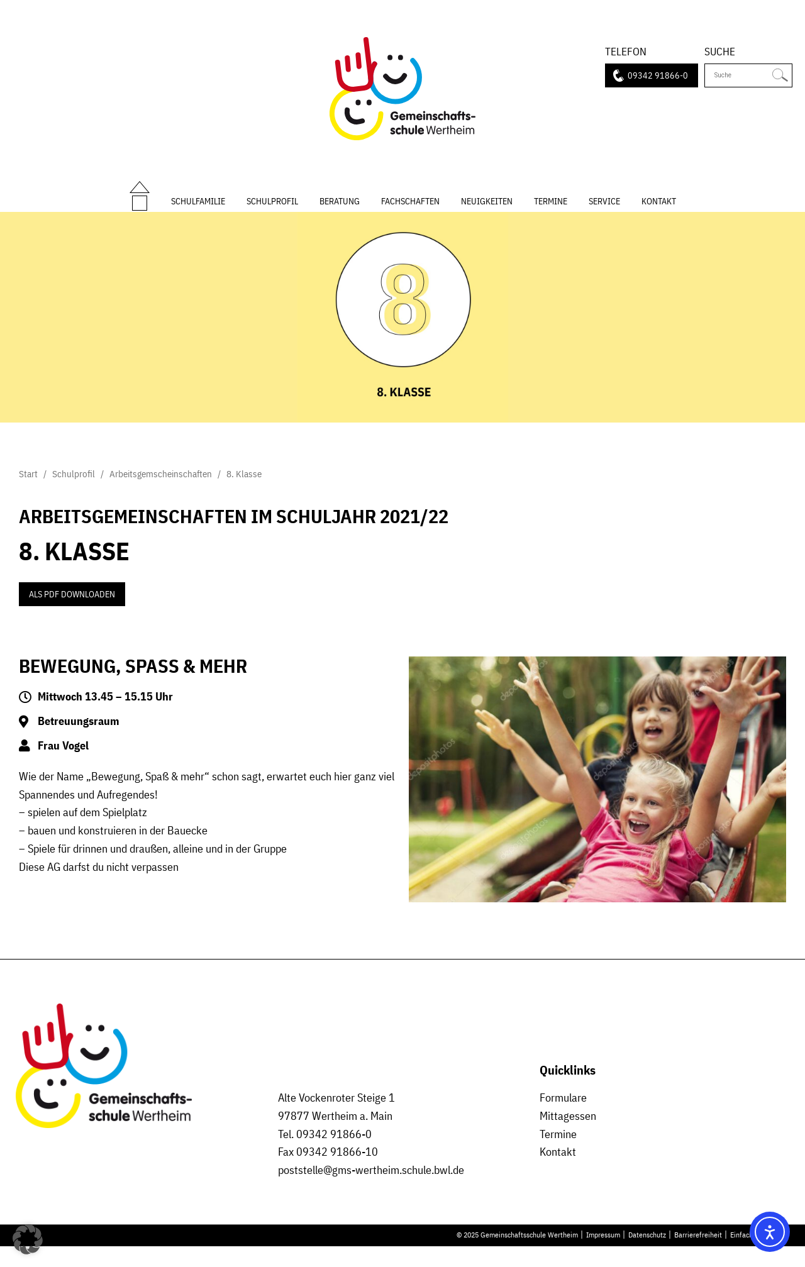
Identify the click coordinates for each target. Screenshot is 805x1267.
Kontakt (658, 210)
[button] (27, 1239)
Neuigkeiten (487, 210)
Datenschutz (647, 1255)
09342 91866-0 (658, 76)
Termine (550, 210)
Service (604, 210)
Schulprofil (272, 210)
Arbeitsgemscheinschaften (160, 495)
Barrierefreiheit (698, 1255)
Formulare (563, 1118)
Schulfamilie (198, 210)
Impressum (603, 1255)
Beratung (339, 210)
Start (139, 196)
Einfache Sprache (756, 1255)
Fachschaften (410, 210)
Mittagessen (568, 1136)
